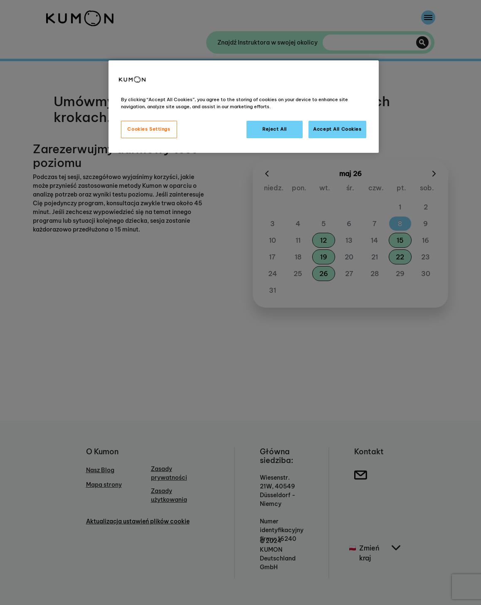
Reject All (274, 129)
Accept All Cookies (337, 129)
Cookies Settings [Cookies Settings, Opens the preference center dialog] (148, 129)
